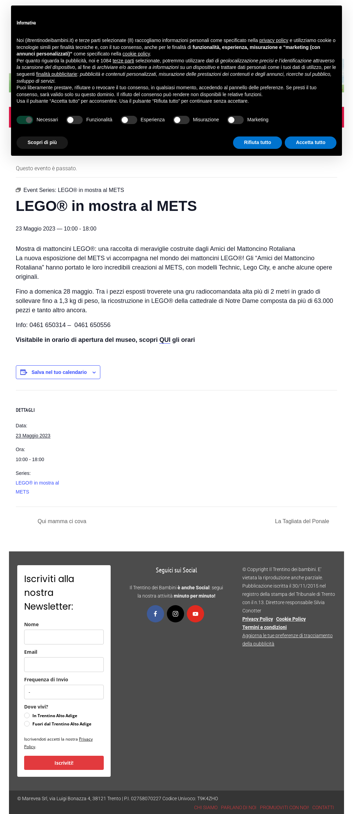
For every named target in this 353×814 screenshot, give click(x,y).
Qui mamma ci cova (61, 521)
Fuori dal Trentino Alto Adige (61, 724)
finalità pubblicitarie (56, 74)
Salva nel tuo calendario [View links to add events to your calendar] (59, 372)
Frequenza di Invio (46, 679)
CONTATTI (323, 807)
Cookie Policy (291, 619)
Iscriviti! (63, 763)
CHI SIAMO (206, 807)
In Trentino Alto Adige (54, 716)
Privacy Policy (257, 619)
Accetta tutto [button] (310, 142)
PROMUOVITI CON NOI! (284, 807)
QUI (164, 339)
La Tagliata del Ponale (303, 521)
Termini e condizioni (264, 627)
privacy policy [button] (273, 40)
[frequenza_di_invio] (64, 692)
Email (30, 652)
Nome (31, 624)
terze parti (123, 60)
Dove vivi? (36, 706)
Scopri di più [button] (42, 142)
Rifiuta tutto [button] (257, 142)
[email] (64, 664)
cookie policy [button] (136, 54)
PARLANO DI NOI (238, 807)
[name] (64, 637)
